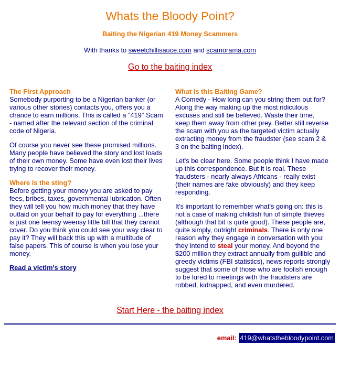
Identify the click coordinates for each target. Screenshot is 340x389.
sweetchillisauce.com (160, 50)
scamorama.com (231, 50)
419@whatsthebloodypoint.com (287, 338)
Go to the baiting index (170, 66)
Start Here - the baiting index (170, 310)
